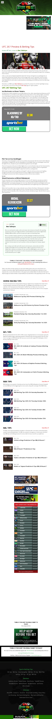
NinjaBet (22, 512)
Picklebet (22, 520)
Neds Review (30, 670)
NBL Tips (15, 661)
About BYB (9, 682)
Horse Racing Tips (22, 661)
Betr (21, 555)
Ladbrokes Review (13, 670)
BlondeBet (22, 535)
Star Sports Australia (25, 540)
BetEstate (22, 550)
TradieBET (22, 504)
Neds (21, 522)
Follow (43, 214)
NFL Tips (9, 661)
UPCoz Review (26, 675)
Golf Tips (18, 664)
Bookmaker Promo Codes (26, 687)
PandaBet (22, 525)
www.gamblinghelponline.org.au (26, 253)
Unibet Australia (24, 537)
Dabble (21, 499)
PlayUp (21, 502)
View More (45, 270)
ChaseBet (22, 558)
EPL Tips (36, 661)
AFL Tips (29, 664)
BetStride (22, 543)
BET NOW (38, 123)
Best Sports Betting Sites (23, 684)
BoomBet (22, 545)
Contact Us (16, 682)
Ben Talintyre (22, 50)
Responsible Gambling (31, 682)
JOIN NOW (35, 497)
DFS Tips (23, 664)
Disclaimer (22, 682)
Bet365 (21, 532)
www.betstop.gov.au (36, 644)
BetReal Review (23, 673)
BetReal (22, 517)
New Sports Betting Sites (37, 684)
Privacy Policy (41, 682)
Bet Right (22, 548)
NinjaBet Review (32, 673)
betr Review (40, 673)
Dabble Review (22, 670)
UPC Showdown (24, 553)
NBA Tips (30, 661)
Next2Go (22, 527)
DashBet (22, 530)
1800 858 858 (27, 251)
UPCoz (21, 515)
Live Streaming (12, 684)
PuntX (21, 509)
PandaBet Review (13, 673)
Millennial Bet (23, 507)
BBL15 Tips (42, 661)
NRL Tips (34, 664)
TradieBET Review (39, 670)
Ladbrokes (22, 497)
